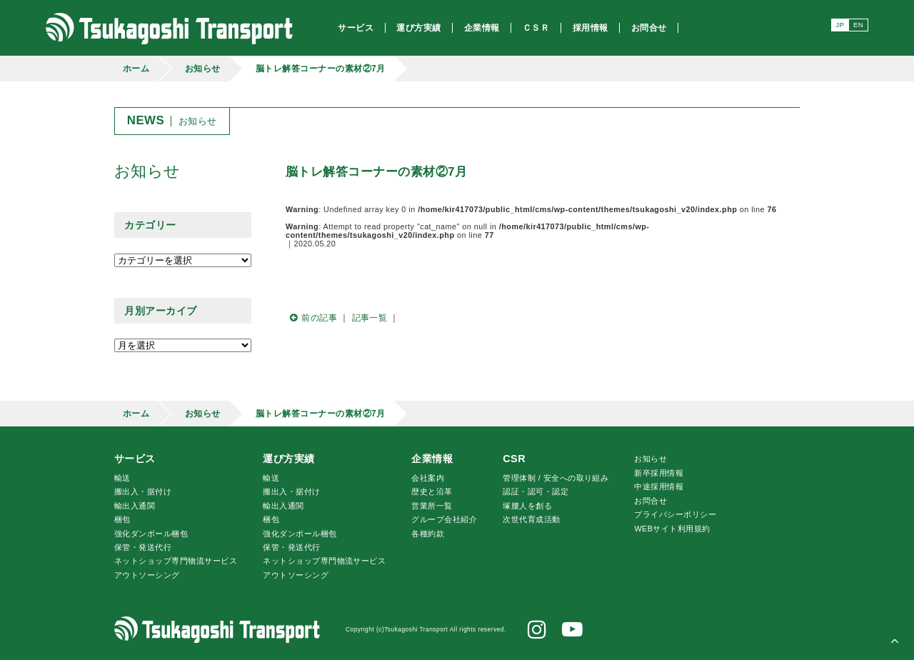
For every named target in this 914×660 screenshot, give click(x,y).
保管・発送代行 (142, 547)
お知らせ (203, 69)
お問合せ (650, 500)
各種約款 (427, 533)
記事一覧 (370, 318)
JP (839, 25)
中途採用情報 (658, 486)
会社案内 (427, 478)
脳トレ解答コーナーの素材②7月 (321, 69)
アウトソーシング (147, 575)
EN (858, 25)
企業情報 (432, 458)
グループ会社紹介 (444, 519)
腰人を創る (527, 505)
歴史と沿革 (431, 491)
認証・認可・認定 (535, 491)
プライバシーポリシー (675, 514)
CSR (514, 458)
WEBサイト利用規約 (672, 528)
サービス (135, 458)
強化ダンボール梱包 (151, 533)
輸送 (122, 478)
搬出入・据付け (142, 491)
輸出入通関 (134, 505)
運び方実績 (288, 458)
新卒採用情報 (658, 473)
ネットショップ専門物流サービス (175, 560)
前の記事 (311, 318)
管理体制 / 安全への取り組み (555, 478)
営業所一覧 (431, 505)
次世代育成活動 (531, 519)
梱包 (122, 519)
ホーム (136, 69)
